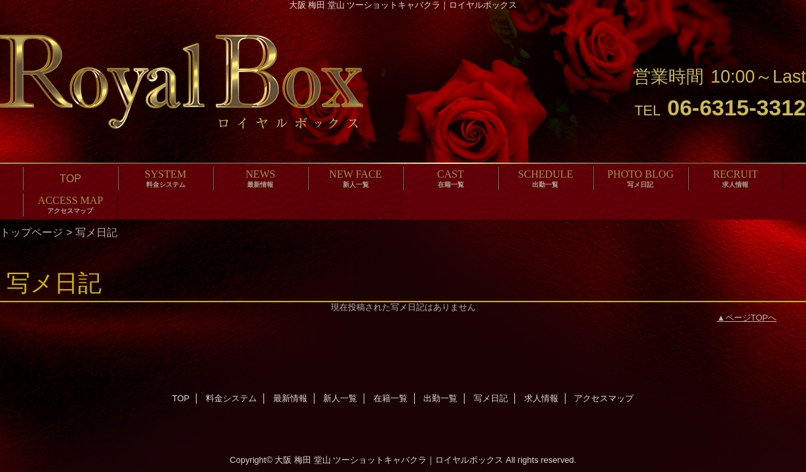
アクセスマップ (604, 398)
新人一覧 (340, 398)
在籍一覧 (391, 398)
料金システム (231, 398)
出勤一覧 (440, 398)
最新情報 (290, 398)
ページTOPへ (751, 318)
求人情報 (541, 398)
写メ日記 (491, 398)
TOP (70, 178)
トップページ (31, 232)
